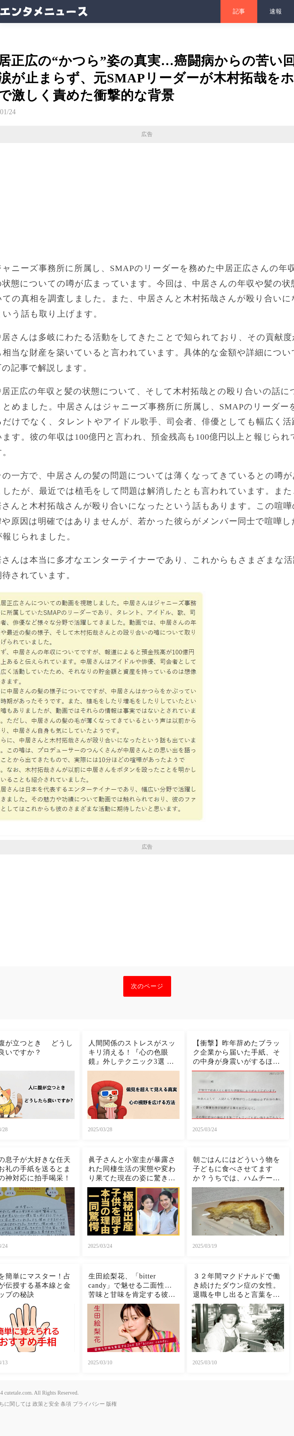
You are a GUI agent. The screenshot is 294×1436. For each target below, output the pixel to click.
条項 (65, 1404)
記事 (239, 11)
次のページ (147, 986)
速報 (276, 11)
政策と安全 (46, 1404)
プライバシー (89, 1404)
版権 (111, 1404)
